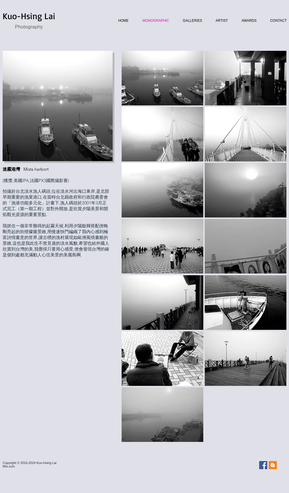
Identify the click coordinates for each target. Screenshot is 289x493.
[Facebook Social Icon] (263, 465)
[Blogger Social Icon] (273, 465)
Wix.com (9, 466)
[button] (162, 78)
